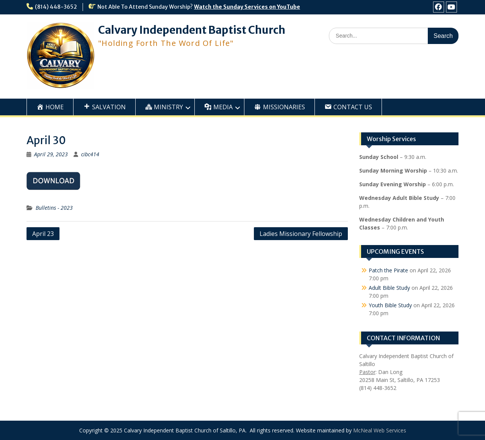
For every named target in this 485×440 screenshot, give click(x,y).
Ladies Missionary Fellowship (301, 233)
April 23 (43, 233)
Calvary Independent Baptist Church (191, 30)
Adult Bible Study (389, 287)
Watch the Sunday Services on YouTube (247, 6)
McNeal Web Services (379, 430)
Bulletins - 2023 (54, 207)
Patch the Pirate (388, 270)
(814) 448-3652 (56, 6)
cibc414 (90, 154)
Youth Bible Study (390, 305)
